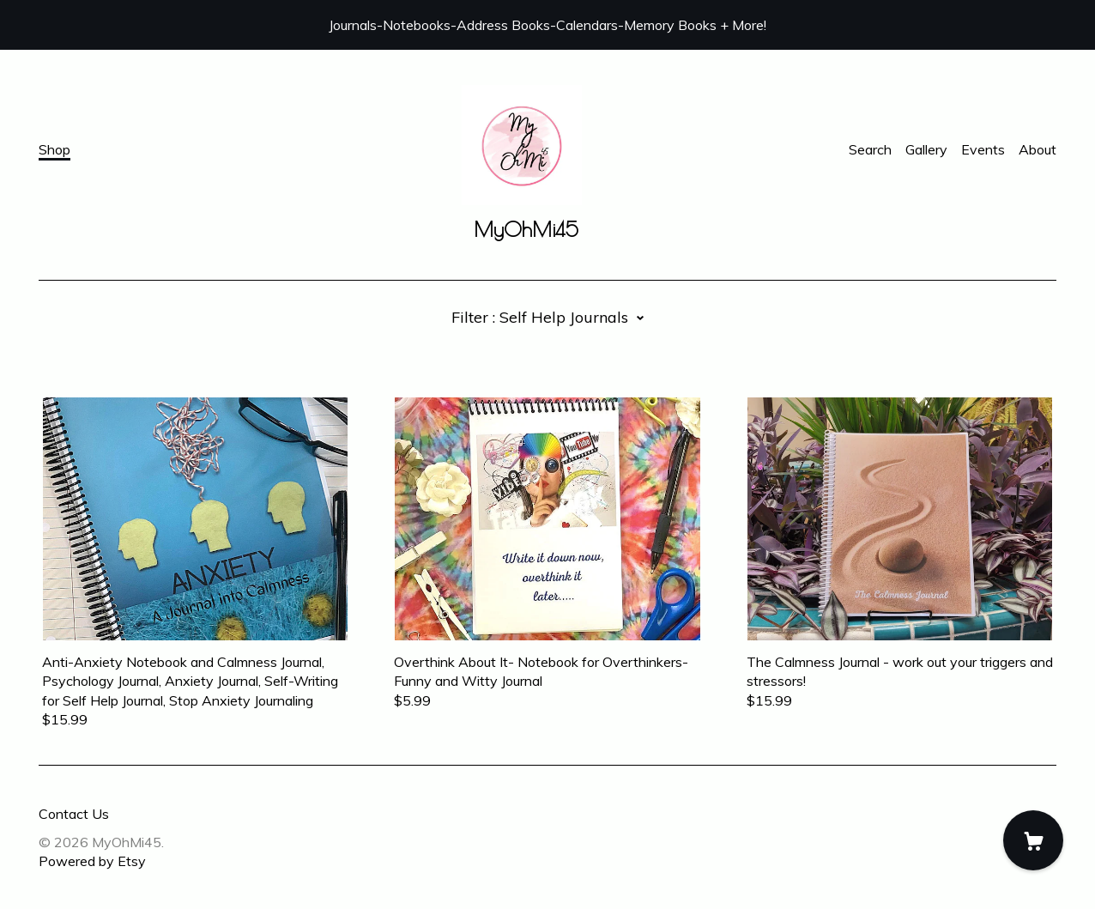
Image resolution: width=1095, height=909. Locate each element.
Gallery (926, 149)
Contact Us (74, 813)
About (1037, 149)
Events (983, 149)
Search (870, 149)
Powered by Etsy (92, 861)
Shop (54, 149)
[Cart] (1033, 840)
